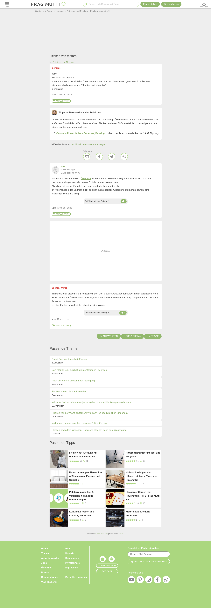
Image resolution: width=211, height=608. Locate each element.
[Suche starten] (86, 4)
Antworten (61, 101)
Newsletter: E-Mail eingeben (143, 548)
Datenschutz (72, 558)
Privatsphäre (72, 563)
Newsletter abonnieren (148, 561)
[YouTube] (131, 580)
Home (44, 548)
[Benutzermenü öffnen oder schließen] (204, 4)
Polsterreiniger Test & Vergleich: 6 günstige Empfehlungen (81, 496)
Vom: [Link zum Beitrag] (54, 94)
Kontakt (69, 553)
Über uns (46, 567)
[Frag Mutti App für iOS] (103, 560)
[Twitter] (111, 156)
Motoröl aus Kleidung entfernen (138, 513)
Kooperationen (49, 577)
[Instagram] (148, 580)
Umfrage (153, 336)
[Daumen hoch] (124, 201)
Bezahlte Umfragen (76, 577)
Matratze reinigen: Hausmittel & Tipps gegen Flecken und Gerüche (85, 476)
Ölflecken (86, 178)
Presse (45, 572)
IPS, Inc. (121, 534)
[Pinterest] (140, 580)
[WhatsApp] (124, 156)
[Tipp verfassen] (171, 4)
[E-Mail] (86, 156)
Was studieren (49, 582)
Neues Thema (132, 336)
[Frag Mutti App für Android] (112, 560)
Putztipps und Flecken (63, 62)
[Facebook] (99, 156)
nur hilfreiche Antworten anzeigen (88, 144)
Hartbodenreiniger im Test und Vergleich (143, 454)
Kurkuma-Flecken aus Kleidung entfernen (81, 513)
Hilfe (68, 548)
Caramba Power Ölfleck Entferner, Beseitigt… (82, 133)
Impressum (71, 567)
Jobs (44, 563)
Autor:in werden (50, 558)
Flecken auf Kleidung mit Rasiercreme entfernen (83, 454)
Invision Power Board (101, 534)
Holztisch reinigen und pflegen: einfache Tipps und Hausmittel (141, 476)
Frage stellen (150, 4)
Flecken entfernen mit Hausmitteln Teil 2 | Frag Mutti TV (143, 496)
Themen (45, 553)
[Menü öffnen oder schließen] (7, 4)
